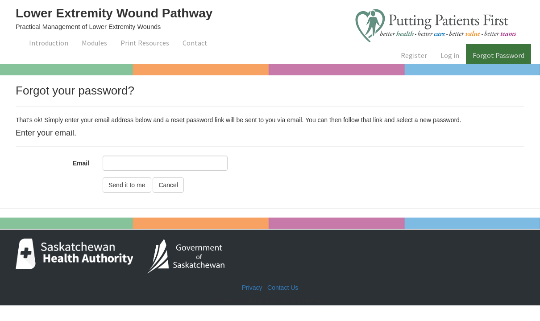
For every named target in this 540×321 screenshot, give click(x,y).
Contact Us (282, 287)
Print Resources (144, 42)
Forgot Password (498, 55)
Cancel (168, 185)
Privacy (252, 287)
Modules (94, 42)
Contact (195, 42)
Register (414, 55)
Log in (449, 55)
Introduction (48, 42)
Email (81, 163)
